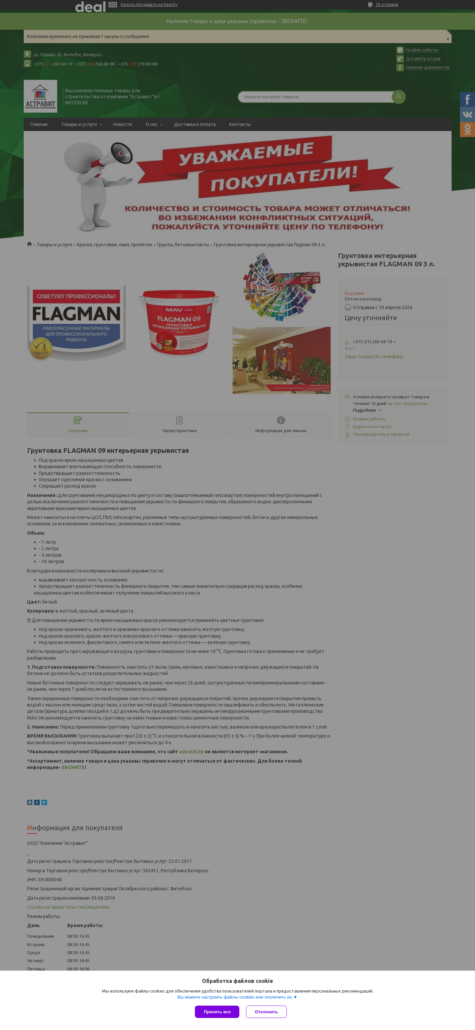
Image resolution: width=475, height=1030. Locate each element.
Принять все (217, 1011)
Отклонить (266, 1011)
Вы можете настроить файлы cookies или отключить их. (235, 997)
